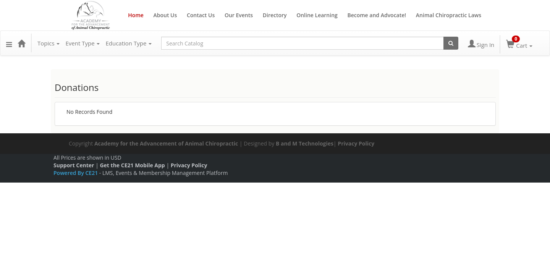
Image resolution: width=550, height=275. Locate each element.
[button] (9, 43)
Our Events (239, 15)
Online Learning (317, 15)
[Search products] (450, 43)
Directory (275, 15)
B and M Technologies (304, 143)
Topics (48, 43)
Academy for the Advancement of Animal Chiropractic (166, 143)
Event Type (82, 43)
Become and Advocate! (376, 15)
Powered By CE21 (76, 172)
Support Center (73, 165)
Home (136, 15)
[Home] (21, 43)
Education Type (128, 43)
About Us (165, 15)
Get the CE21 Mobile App (132, 165)
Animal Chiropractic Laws (448, 15)
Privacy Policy (356, 143)
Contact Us (201, 15)
